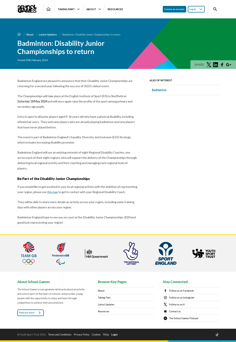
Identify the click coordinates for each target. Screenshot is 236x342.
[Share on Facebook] (222, 64)
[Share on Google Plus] (228, 64)
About (93, 9)
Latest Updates (48, 34)
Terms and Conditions (59, 334)
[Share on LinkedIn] (215, 64)
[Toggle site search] (215, 9)
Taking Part (68, 9)
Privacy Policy (81, 334)
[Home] (48, 9)
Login (114, 334)
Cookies (96, 334)
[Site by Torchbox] (210, 334)
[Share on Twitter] (209, 64)
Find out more (30, 312)
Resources (115, 9)
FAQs (106, 334)
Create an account (174, 9)
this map (52, 192)
